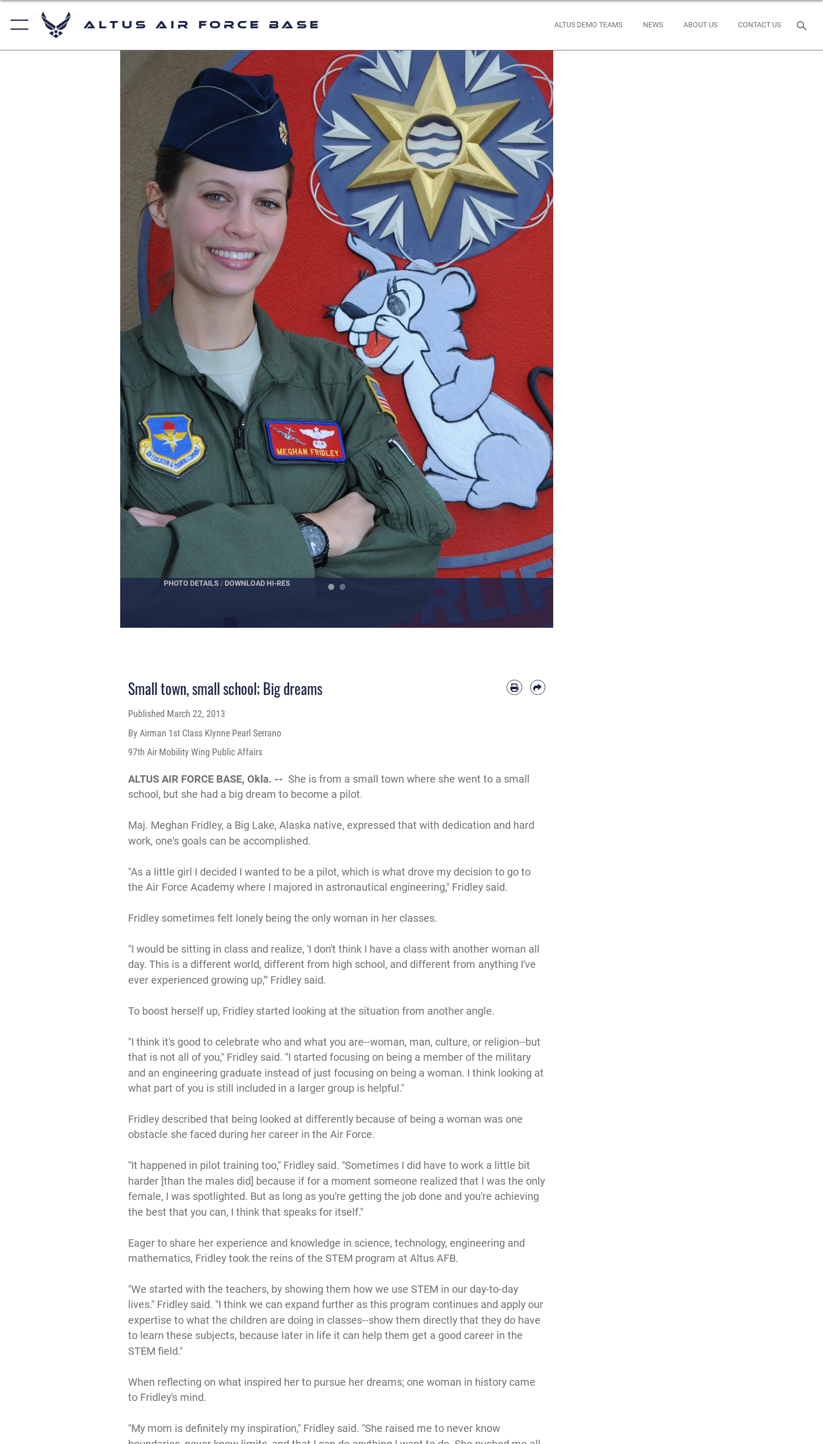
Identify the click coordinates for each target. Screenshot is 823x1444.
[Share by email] (537, 687)
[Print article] (514, 687)
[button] (17, 25)
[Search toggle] (803, 25)
